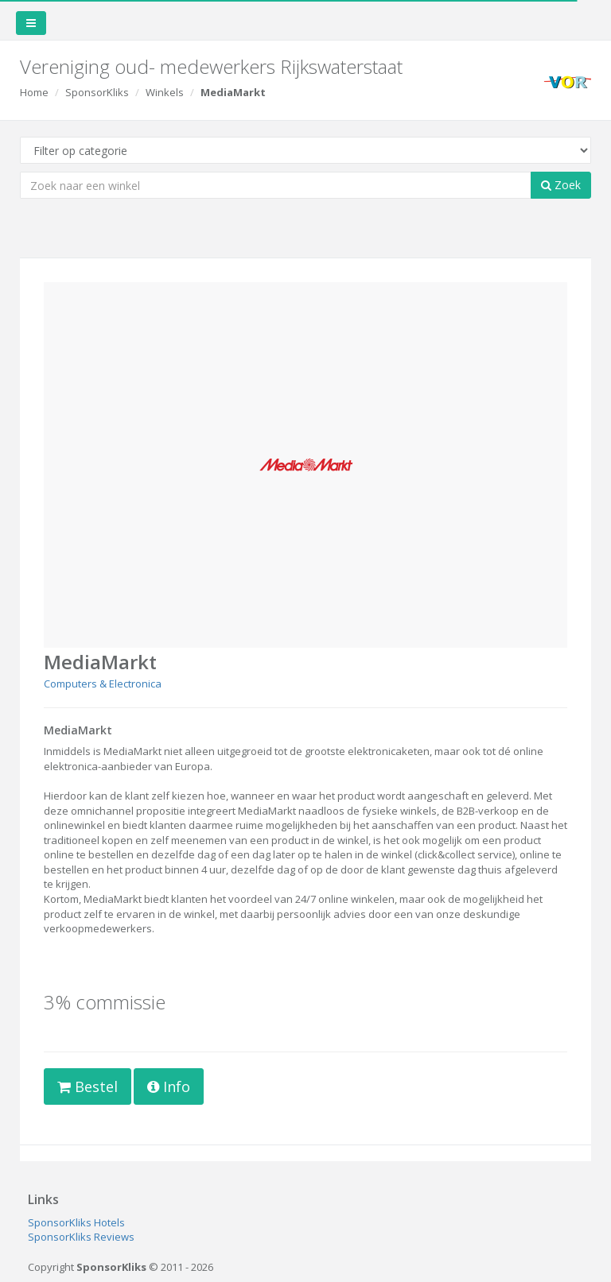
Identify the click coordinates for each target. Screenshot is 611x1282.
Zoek (561, 184)
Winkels (165, 92)
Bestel (87, 1086)
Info (168, 1086)
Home (34, 92)
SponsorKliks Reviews (81, 1237)
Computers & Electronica (103, 683)
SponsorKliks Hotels (76, 1222)
